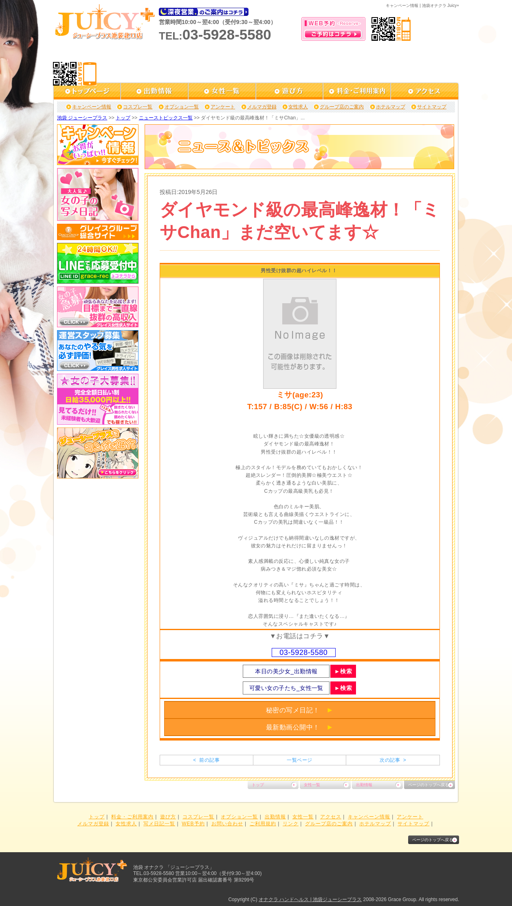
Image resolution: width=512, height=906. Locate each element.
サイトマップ (431, 107)
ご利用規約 (263, 824)
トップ (123, 118)
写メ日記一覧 (159, 824)
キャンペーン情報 (91, 107)
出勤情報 (364, 785)
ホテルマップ (390, 107)
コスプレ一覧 (137, 107)
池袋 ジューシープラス (82, 118)
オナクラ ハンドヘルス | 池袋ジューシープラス (310, 899)
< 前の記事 (206, 760)
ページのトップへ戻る (428, 785)
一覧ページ (299, 760)
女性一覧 (312, 785)
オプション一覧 (182, 107)
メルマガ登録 (262, 107)
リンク (291, 824)
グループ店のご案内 (342, 107)
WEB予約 (193, 824)
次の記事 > (393, 760)
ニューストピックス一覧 (166, 118)
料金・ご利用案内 (132, 817)
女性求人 (298, 107)
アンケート (223, 107)
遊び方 (168, 817)
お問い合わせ (227, 824)
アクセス (330, 817)
